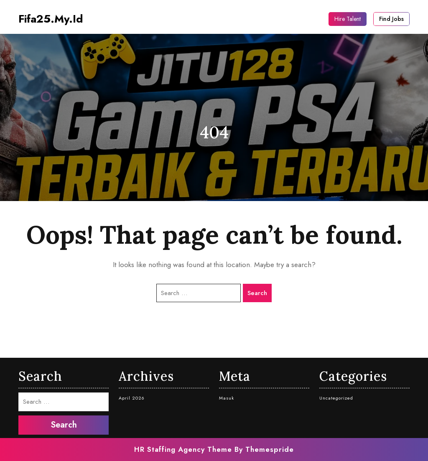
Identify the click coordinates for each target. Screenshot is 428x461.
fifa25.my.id (50, 19)
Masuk (226, 398)
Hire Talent (347, 19)
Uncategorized (336, 398)
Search (257, 293)
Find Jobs (391, 19)
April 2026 (132, 398)
